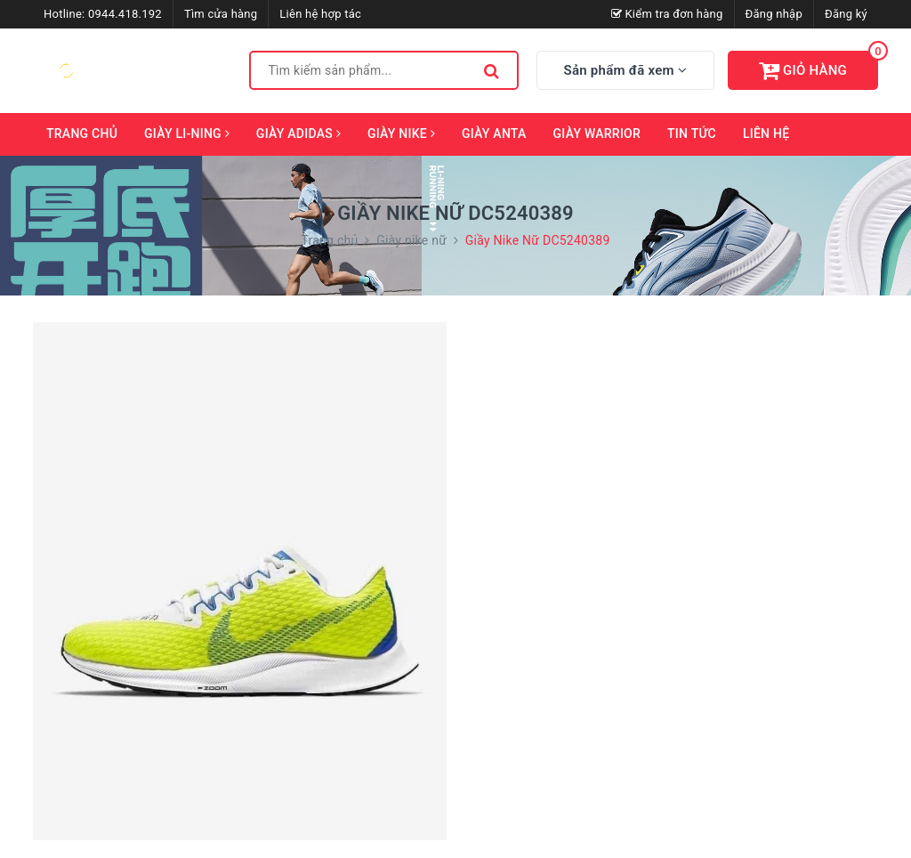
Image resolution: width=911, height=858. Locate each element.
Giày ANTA (494, 133)
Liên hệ (766, 133)
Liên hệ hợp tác (320, 13)
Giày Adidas (298, 133)
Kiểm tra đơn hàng (667, 13)
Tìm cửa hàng (220, 13)
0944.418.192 (125, 13)
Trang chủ (81, 133)
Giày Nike (401, 133)
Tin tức (691, 133)
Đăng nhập (774, 13)
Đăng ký (846, 13)
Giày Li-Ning (187, 133)
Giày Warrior (597, 133)
